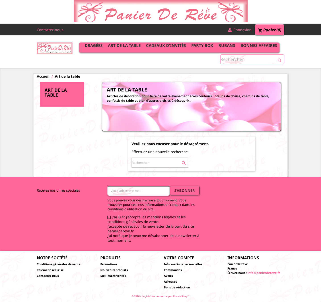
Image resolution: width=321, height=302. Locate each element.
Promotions (108, 264)
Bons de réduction (177, 287)
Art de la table (124, 45)
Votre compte (179, 257)
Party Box (202, 45)
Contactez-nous (50, 29)
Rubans (226, 45)
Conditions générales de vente (58, 264)
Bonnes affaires (259, 45)
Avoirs (168, 276)
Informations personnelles (183, 264)
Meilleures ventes (113, 276)
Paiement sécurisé (50, 270)
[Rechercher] (252, 59)
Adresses (170, 282)
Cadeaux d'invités (166, 45)
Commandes (173, 270)
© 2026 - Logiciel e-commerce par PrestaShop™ (160, 296)
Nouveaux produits (114, 270)
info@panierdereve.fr (263, 273)
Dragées (94, 45)
